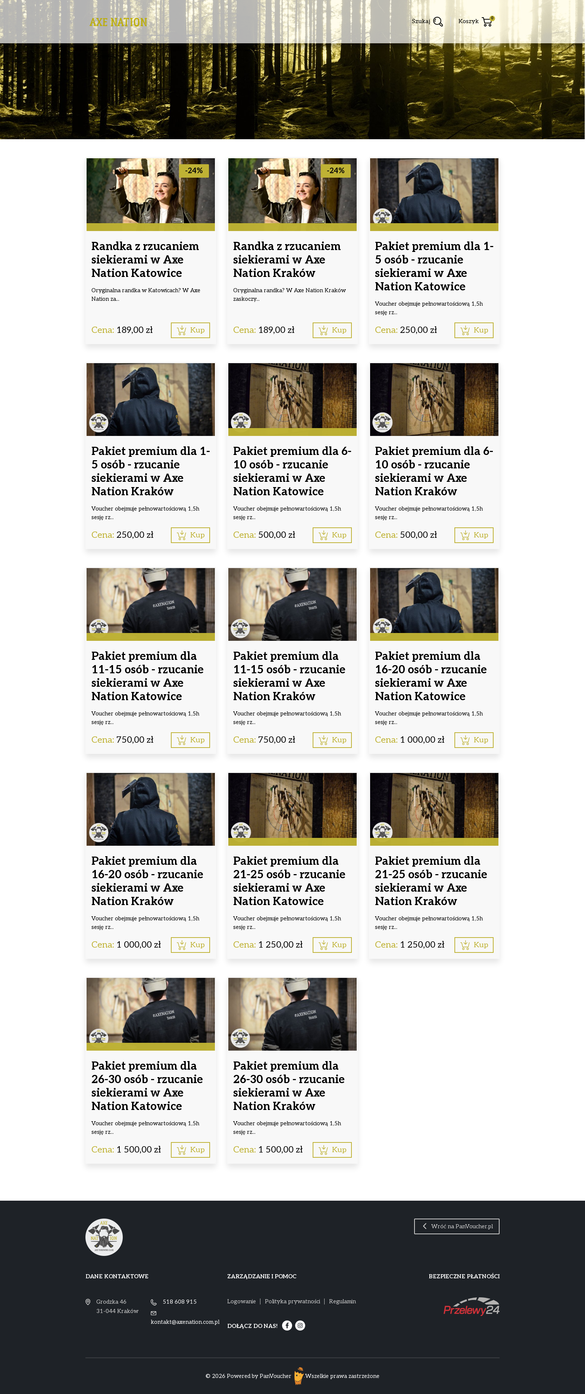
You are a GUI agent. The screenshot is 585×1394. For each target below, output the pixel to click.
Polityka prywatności (292, 1301)
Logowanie (241, 1301)
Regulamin (342, 1301)
